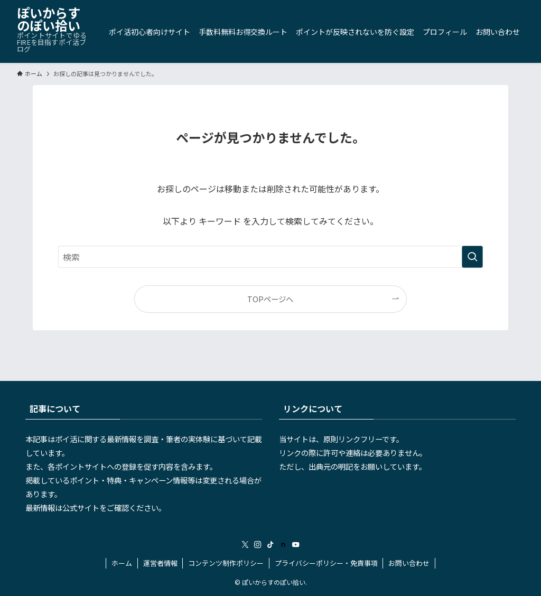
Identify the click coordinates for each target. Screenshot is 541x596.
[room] (283, 545)
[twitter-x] (245, 545)
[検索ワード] (270, 257)
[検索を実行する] (472, 257)
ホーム (121, 563)
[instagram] (258, 545)
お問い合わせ (409, 563)
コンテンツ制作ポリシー (226, 563)
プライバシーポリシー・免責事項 (326, 563)
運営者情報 (160, 563)
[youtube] (296, 545)
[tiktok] (270, 545)
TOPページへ (270, 298)
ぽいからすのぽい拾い (48, 19)
